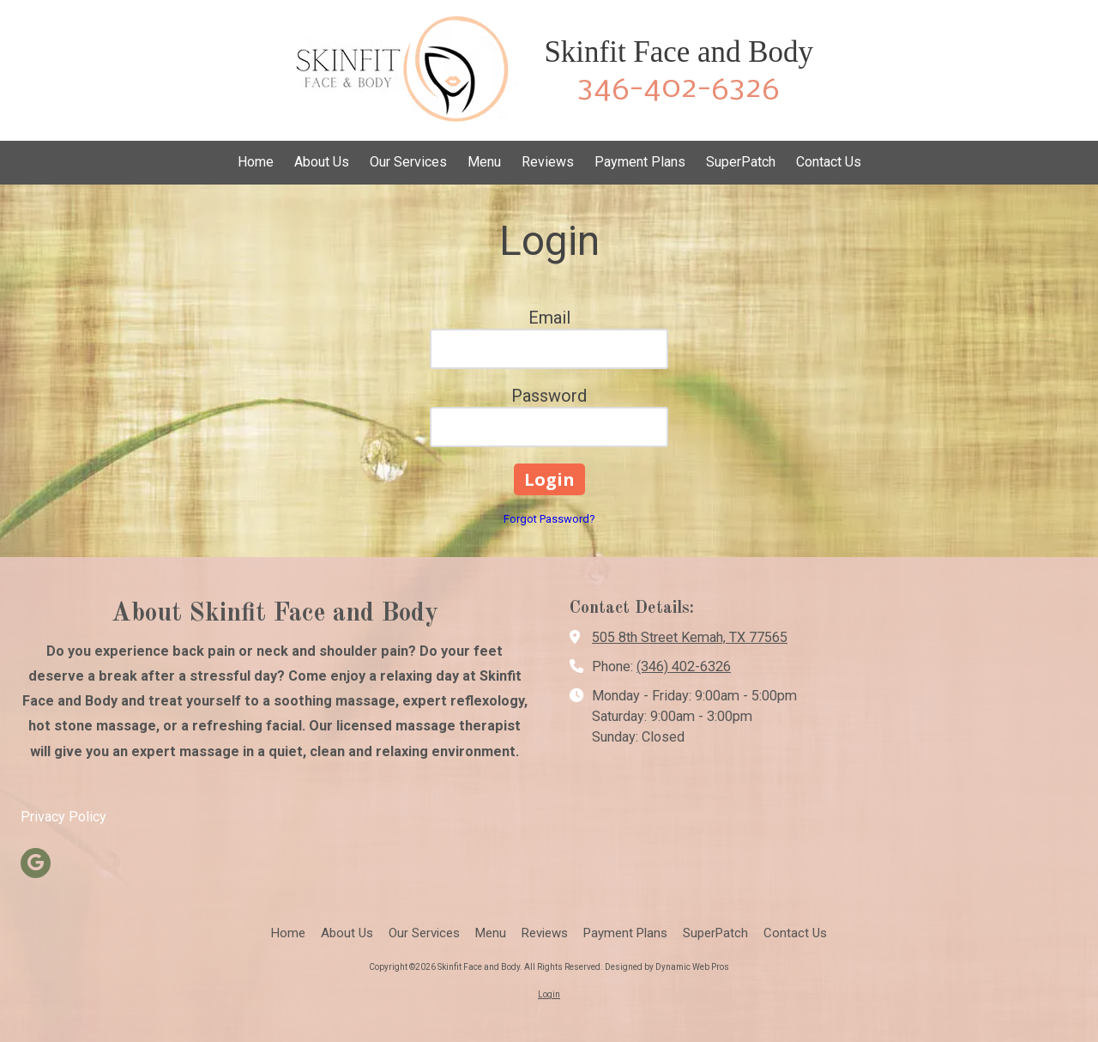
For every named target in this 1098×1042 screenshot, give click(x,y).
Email (549, 317)
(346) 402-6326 (683, 666)
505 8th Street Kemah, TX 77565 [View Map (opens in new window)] (689, 637)
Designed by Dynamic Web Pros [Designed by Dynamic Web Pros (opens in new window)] (667, 967)
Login (549, 994)
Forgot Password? (549, 518)
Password (549, 395)
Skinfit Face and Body (678, 52)
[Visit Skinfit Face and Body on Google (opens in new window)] (36, 863)
